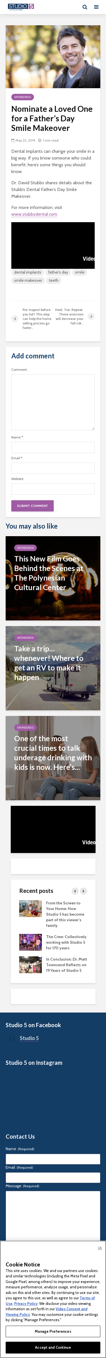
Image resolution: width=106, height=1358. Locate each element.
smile (80, 272)
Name (17, 437)
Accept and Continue (53, 1347)
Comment (19, 369)
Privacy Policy (26, 1303)
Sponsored (22, 97)
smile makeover (28, 280)
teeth (54, 280)
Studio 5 (29, 1038)
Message (22, 1185)
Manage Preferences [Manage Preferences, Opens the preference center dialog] (53, 1331)
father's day (58, 272)
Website (17, 479)
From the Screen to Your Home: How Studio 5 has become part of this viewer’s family (65, 914)
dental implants (27, 272)
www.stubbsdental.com (34, 214)
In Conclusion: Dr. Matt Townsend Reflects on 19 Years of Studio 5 (66, 965)
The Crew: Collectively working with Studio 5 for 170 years (66, 942)
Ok (100, 1248)
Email (16, 458)
